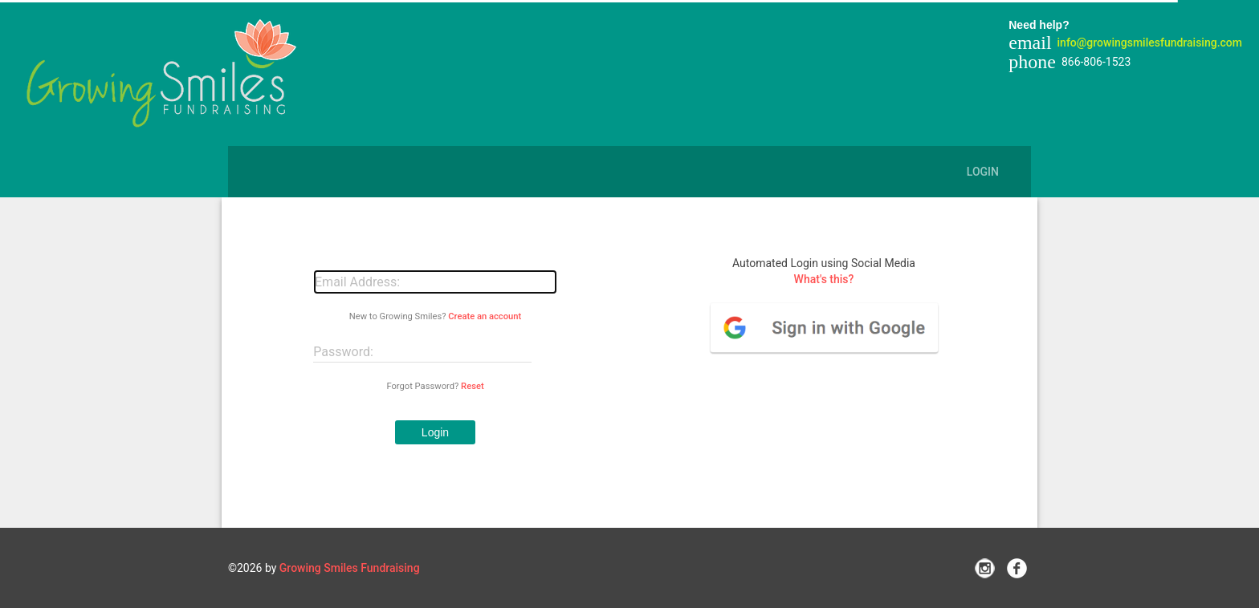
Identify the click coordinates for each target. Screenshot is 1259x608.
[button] (435, 432)
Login (983, 171)
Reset (472, 386)
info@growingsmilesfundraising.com (1149, 42)
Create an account (484, 316)
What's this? (824, 279)
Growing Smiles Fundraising (349, 567)
